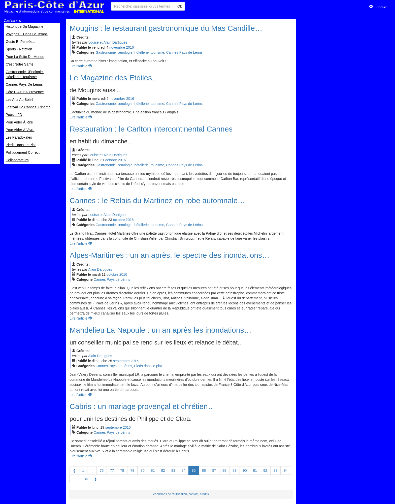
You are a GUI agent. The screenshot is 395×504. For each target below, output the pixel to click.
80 (143, 470)
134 (85, 479)
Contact (380, 7)
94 (286, 470)
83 (173, 470)
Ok (179, 6)
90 (245, 470)
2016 (130, 47)
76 (102, 470)
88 (224, 470)
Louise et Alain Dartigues (107, 42)
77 (112, 470)
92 (265, 470)
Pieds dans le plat (148, 366)
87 (214, 470)
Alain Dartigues (100, 269)
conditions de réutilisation (170, 494)
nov (117, 47)
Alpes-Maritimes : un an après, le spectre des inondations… (170, 255)
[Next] (95, 479)
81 (153, 470)
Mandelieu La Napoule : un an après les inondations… (160, 330)
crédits (204, 494)
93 (276, 470)
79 (132, 470)
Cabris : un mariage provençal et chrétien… (142, 406)
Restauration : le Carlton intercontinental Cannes (151, 129)
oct (111, 160)
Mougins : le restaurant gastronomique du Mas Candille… (166, 28)
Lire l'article (81, 66)
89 (235, 470)
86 (204, 470)
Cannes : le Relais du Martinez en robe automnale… (157, 200)
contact (193, 494)
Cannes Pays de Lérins (184, 52)
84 (183, 470)
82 (163, 470)
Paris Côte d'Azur (54, 7)
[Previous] (74, 470)
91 (255, 470)
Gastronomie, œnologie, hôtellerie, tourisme (129, 52)
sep (121, 361)
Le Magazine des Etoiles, (112, 78)
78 (122, 470)
